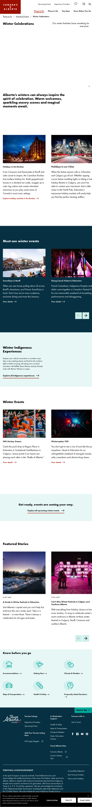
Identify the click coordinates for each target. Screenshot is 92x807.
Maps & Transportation (58, 728)
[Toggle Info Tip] (89, 86)
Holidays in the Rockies (13, 166)
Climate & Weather (57, 732)
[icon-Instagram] (77, 734)
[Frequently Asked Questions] (76, 690)
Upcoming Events (31, 726)
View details (8, 301)
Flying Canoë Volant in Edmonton (66, 280)
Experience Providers (32, 722)
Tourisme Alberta (56, 751)
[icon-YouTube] (82, 734)
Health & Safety (56, 724)
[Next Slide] (85, 315)
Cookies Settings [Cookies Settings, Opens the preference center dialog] (52, 800)
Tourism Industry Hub (56, 757)
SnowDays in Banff (11, 280)
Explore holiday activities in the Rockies (19, 198)
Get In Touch (76, 722)
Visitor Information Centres (57, 737)
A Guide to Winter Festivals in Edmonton (21, 602)
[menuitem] (44, 4)
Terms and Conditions (76, 778)
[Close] (88, 795)
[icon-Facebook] (73, 734)
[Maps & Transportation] (13, 689)
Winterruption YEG (60, 441)
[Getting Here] (40, 668)
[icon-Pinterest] (87, 734)
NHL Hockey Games (12, 441)
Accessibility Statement (76, 771)
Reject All (69, 800)
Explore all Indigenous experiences (18, 375)
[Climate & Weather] (73, 668)
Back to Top (83, 710)
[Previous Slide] (78, 315)
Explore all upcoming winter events (44, 510)
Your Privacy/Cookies (76, 775)
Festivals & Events (22, 16)
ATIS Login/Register (32, 741)
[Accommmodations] (12, 668)
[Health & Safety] (41, 689)
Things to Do (7, 16)
